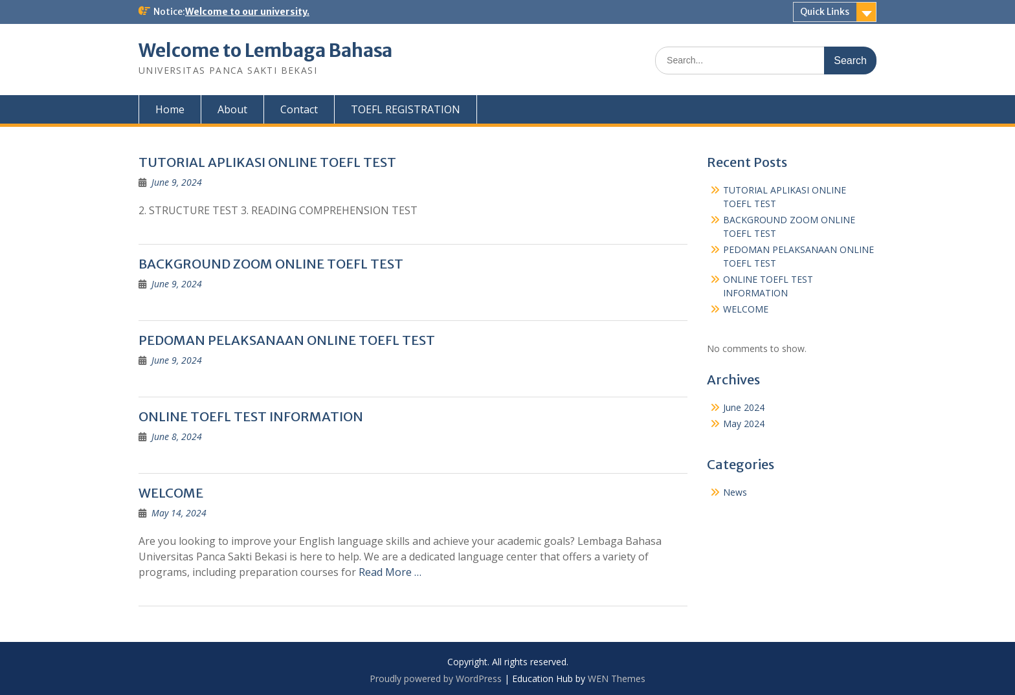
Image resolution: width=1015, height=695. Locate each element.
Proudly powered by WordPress (436, 678)
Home (169, 109)
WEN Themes (616, 678)
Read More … (390, 572)
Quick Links (824, 11)
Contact (299, 109)
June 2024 (743, 407)
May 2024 (743, 423)
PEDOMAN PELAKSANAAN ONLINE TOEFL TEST (287, 340)
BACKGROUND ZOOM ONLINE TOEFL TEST (271, 264)
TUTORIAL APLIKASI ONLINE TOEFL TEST (267, 162)
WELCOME (171, 493)
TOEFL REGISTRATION (405, 109)
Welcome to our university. (247, 11)
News (735, 492)
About (232, 109)
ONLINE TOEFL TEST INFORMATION (251, 416)
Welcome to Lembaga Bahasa (265, 50)
